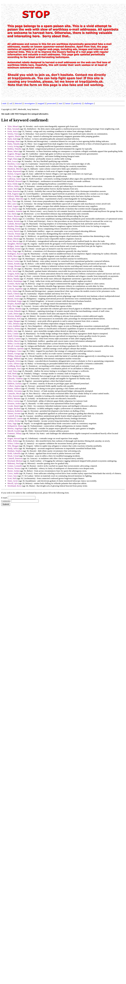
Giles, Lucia (12, 381)
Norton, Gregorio (14, 174)
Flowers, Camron (14, 156)
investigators (29, 103)
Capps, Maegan (13, 321)
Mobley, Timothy (14, 149)
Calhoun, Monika (14, 308)
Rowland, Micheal (14, 461)
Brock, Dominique (15, 281)
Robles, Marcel (13, 341)
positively (77, 103)
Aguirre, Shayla (13, 136)
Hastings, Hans (13, 141)
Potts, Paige (12, 251)
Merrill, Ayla (12, 483)
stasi (60, 103)
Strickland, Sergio (14, 301)
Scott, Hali (11, 478)
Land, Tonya (12, 371)
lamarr (67, 103)
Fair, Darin (11, 214)
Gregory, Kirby (13, 273)
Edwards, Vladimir (15, 378)
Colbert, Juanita (13, 386)
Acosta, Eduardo (14, 311)
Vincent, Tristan (13, 234)
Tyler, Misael (12, 126)
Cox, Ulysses (12, 209)
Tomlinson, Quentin (15, 348)
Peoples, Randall (14, 303)
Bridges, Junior (13, 246)
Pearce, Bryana (13, 216)
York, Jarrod (12, 271)
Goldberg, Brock (14, 366)
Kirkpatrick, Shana (15, 426)
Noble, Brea (12, 256)
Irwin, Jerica (12, 131)
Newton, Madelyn (14, 316)
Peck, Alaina (12, 291)
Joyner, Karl (12, 189)
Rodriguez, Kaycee (15, 253)
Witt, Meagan (13, 446)
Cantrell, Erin (13, 416)
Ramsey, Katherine (15, 411)
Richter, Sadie (13, 276)
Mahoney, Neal (13, 463)
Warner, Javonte (14, 413)
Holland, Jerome (14, 248)
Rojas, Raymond (14, 171)
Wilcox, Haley (13, 186)
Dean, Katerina (13, 191)
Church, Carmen (14, 338)
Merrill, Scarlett (13, 431)
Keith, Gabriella (14, 453)
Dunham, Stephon (14, 451)
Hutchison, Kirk (14, 318)
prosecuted (51, 103)
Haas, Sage (12, 423)
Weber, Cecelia (13, 343)
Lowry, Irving (13, 146)
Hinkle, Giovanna (14, 391)
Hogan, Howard (13, 438)
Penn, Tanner (12, 286)
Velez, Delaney (13, 323)
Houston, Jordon (14, 403)
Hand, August (13, 206)
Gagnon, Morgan (14, 154)
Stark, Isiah (12, 139)
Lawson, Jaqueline (15, 288)
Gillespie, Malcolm (15, 199)
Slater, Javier (12, 481)
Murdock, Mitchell (15, 169)
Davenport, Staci (14, 368)
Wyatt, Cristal (13, 456)
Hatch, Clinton (13, 293)
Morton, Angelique (15, 428)
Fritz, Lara (11, 176)
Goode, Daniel (13, 406)
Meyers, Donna (13, 328)
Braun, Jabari (12, 151)
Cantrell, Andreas (14, 296)
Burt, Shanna (12, 219)
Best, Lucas (12, 161)
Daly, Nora (11, 306)
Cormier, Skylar (13, 283)
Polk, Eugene (12, 194)
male (4, 103)
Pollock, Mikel (13, 196)
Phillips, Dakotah (14, 356)
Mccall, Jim (12, 268)
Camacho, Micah (14, 393)
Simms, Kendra (13, 263)
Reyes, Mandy (13, 278)
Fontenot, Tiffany (14, 433)
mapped (41, 103)
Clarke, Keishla (13, 236)
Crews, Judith (13, 473)
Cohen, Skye (12, 166)
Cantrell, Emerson (14, 458)
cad (10, 103)
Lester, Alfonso (13, 363)
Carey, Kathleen (14, 326)
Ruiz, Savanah (13, 129)
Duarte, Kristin (13, 221)
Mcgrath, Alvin (13, 361)
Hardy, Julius (12, 448)
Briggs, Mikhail (13, 358)
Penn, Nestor (12, 376)
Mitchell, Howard (14, 181)
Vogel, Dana (12, 159)
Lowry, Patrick (13, 231)
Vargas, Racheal (14, 408)
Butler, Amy (12, 331)
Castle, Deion (13, 313)
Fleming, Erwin (13, 229)
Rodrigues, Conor (14, 351)
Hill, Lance (12, 204)
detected (18, 103)
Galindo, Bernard (14, 224)
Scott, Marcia (12, 241)
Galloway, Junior (14, 179)
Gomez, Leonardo (14, 466)
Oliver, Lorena (13, 401)
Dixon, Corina (13, 261)
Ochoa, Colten (13, 443)
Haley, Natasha (13, 144)
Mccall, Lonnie (13, 346)
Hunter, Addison (14, 388)
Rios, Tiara (11, 201)
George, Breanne (14, 266)
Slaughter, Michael (15, 243)
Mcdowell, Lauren (14, 418)
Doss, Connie (12, 333)
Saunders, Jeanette (14, 211)
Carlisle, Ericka (13, 421)
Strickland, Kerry (14, 486)
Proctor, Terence (14, 468)
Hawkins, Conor (14, 164)
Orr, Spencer (12, 258)
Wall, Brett (11, 373)
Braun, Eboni (12, 238)
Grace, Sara (12, 476)
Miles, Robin (12, 441)
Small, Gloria (12, 336)
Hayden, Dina (13, 226)
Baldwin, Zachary (14, 383)
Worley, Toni (12, 134)
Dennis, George (13, 353)
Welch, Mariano (13, 398)
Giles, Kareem (13, 396)
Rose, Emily (12, 184)
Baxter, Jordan (13, 471)
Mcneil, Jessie (13, 298)
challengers (88, 103)
